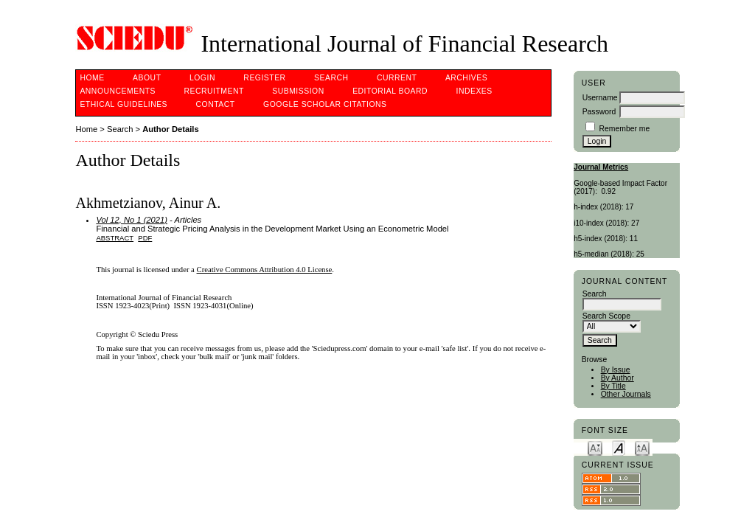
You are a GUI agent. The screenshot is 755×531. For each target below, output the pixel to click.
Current (397, 78)
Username (600, 98)
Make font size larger (642, 447)
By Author (617, 378)
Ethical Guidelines (123, 104)
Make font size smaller (595, 447)
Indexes (474, 91)
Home (92, 78)
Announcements (118, 91)
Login (202, 78)
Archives (466, 78)
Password (599, 112)
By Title (613, 386)
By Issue (615, 370)
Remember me (624, 129)
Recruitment (213, 91)
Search (331, 78)
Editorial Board (390, 91)
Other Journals (626, 394)
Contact (215, 104)
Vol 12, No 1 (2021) (131, 219)
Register (264, 78)
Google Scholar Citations (324, 104)
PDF (145, 238)
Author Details (170, 129)
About (147, 78)
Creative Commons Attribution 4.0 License (265, 270)
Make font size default (618, 447)
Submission (298, 91)
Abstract (114, 238)
